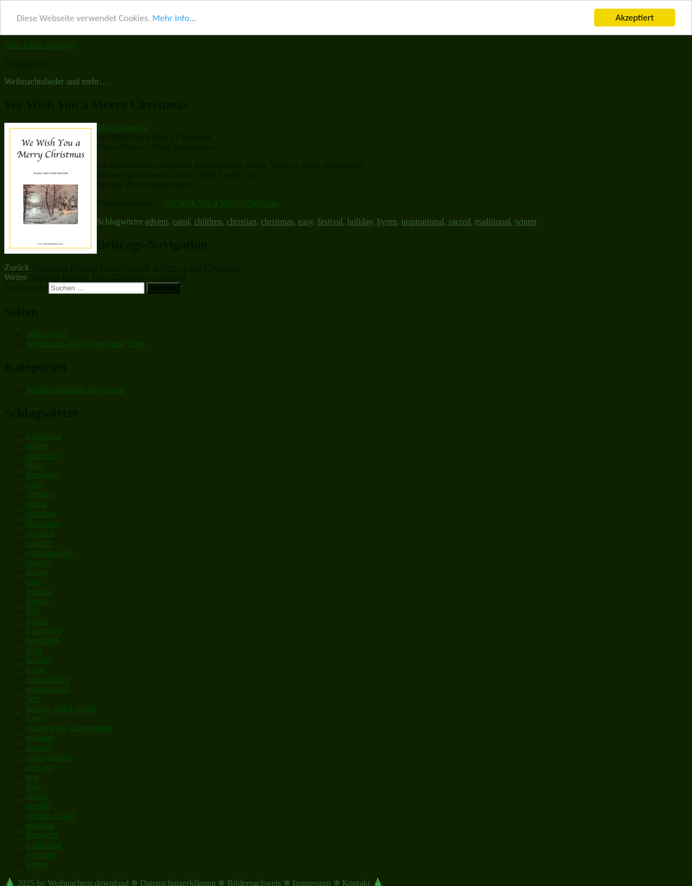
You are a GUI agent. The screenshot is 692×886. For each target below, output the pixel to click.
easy (305, 221)
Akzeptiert (635, 17)
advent (156, 221)
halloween (44, 630)
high (33, 649)
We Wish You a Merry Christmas (222, 203)
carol (181, 221)
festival (330, 221)
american (42, 455)
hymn (386, 221)
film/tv (38, 601)
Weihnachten (26, 63)
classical (40, 533)
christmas (277, 221)
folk (33, 611)
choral (37, 503)
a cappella (43, 435)
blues (35, 465)
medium (40, 737)
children (208, 221)
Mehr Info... (174, 17)
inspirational (422, 221)
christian (241, 221)
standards (42, 834)
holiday (359, 221)
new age (40, 766)
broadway (43, 474)
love (33, 718)
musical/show (50, 757)
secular (38, 805)
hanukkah (42, 640)
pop (32, 776)
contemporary (50, 552)
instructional (47, 688)
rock (33, 786)
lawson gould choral (61, 708)
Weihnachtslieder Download (75, 389)
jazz (33, 698)
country (39, 562)
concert (38, 542)
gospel (37, 620)
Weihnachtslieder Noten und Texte (85, 343)
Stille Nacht (46, 334)
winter (526, 221)
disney (37, 572)
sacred (460, 221)
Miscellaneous (122, 127)
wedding (41, 854)
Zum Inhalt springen (39, 44)
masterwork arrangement (69, 727)
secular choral (50, 815)
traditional (493, 221)
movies (38, 747)
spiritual (40, 825)
